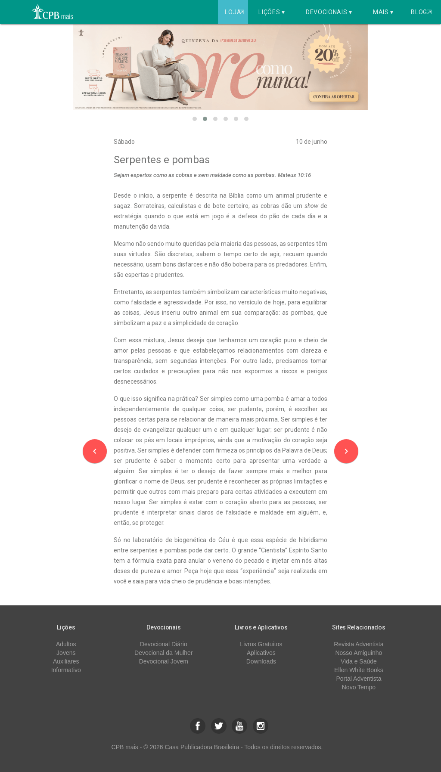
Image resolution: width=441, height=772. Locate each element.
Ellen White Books (358, 670)
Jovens (65, 652)
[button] (194, 119)
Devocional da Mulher (163, 652)
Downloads (261, 661)
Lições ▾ (271, 12)
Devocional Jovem (163, 661)
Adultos (66, 644)
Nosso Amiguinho (358, 652)
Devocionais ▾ (329, 12)
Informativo (66, 670)
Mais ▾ (383, 12)
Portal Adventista (358, 678)
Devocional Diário (163, 644)
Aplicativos (261, 652)
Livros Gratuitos (261, 644)
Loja (235, 12)
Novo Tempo (359, 687)
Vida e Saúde (359, 661)
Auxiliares (66, 661)
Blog (421, 12)
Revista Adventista (358, 644)
